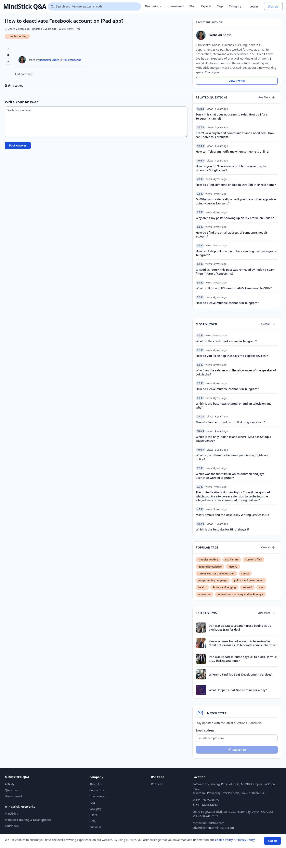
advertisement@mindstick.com (213, 828)
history (233, 566)
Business (95, 827)
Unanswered (175, 6)
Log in (254, 6)
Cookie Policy (224, 840)
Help (92, 821)
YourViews (11, 826)
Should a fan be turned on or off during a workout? (230, 422)
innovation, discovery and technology (240, 594)
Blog (192, 6)
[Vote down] (8, 61)
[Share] (78, 28)
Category (235, 6)
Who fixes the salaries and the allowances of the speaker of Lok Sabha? (236, 372)
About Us (95, 784)
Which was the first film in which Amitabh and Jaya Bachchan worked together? (230, 476)
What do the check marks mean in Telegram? (226, 341)
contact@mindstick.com (208, 823)
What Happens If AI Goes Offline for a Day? (238, 690)
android (247, 587)
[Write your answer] (96, 121)
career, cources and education (216, 573)
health (202, 587)
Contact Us (96, 790)
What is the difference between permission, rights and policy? (233, 457)
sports (245, 573)
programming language (212, 580)
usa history (231, 559)
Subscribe (237, 750)
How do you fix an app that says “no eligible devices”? (232, 356)
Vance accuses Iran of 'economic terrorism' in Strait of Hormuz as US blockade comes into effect (243, 643)
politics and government (249, 580)
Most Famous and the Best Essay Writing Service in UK (232, 515)
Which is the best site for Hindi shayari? (222, 529)
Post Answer (17, 145)
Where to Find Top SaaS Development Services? (241, 674)
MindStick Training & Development (28, 820)
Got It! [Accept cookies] (272, 841)
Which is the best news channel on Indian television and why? (234, 405)
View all (268, 324)
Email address (205, 730)
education (204, 594)
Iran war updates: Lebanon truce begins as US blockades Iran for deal (240, 627)
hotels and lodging (224, 587)
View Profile (237, 81)
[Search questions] (94, 6)
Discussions (153, 6)
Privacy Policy (245, 840)
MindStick (11, 813)
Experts (206, 6)
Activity (9, 784)
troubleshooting (17, 36)
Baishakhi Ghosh (49, 60)
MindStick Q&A (24, 6)
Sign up (273, 6)
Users (93, 815)
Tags (220, 6)
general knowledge (210, 566)
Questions (11, 790)
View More (266, 97)
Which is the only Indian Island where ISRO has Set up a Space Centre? (233, 439)
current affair (253, 559)
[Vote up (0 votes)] (8, 49)
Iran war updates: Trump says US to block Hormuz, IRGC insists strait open (243, 659)
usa (261, 587)
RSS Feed (157, 784)
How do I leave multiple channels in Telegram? (227, 389)
